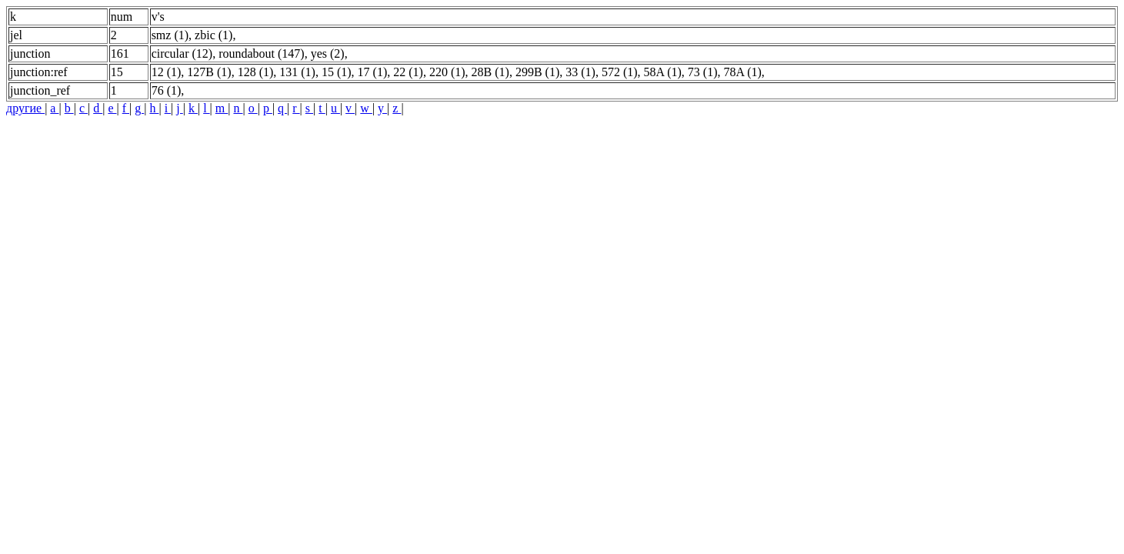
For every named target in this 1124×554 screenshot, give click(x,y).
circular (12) (182, 53)
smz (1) (170, 35)
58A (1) (663, 71)
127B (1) (209, 71)
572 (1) (620, 71)
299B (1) (537, 71)
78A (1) (743, 71)
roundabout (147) (261, 53)
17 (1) (373, 71)
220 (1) (447, 71)
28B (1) (490, 71)
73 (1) (703, 71)
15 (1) (337, 71)
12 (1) (167, 71)
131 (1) (297, 71)
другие (25, 108)
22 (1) (408, 71)
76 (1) (167, 90)
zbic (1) (213, 35)
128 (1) (256, 71)
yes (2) (328, 53)
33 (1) (580, 71)
